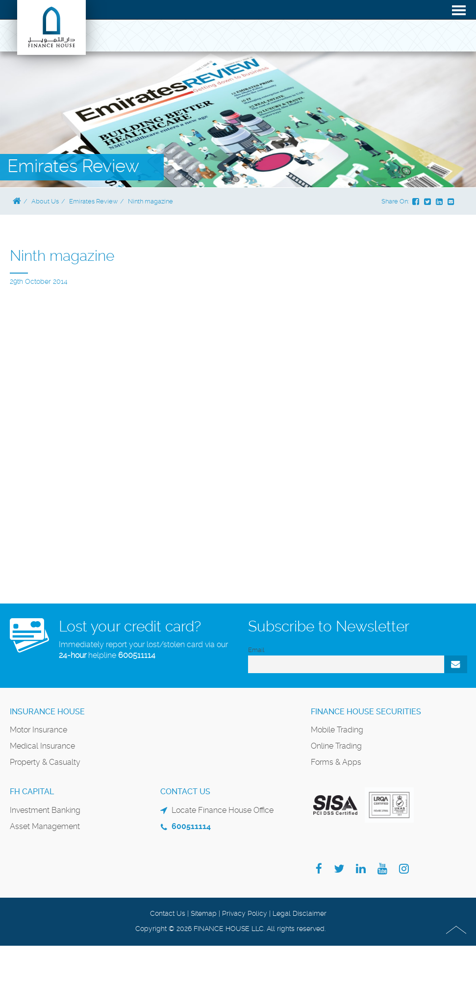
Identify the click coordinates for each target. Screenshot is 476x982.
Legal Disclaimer (299, 913)
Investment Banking (45, 810)
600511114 (136, 655)
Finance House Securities (366, 711)
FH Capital (32, 791)
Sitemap (204, 913)
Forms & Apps (336, 762)
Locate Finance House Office (223, 810)
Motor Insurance (38, 729)
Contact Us (167, 913)
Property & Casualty (45, 762)
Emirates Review (93, 201)
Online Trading (336, 746)
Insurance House (47, 711)
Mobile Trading (337, 729)
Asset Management (45, 826)
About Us (45, 201)
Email (256, 650)
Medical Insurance (42, 746)
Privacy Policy (244, 913)
